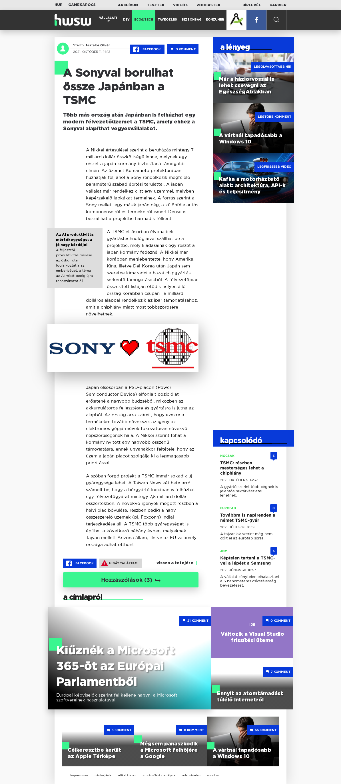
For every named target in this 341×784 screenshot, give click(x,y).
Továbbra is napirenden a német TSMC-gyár (247, 517)
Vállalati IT (108, 20)
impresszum (79, 775)
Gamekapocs (82, 5)
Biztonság (191, 19)
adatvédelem (191, 775)
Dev (126, 19)
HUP (59, 5)
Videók (180, 5)
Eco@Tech (143, 19)
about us (213, 775)
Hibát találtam (119, 563)
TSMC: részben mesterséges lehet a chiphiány (242, 468)
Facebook (147, 49)
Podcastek (208, 5)
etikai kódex (127, 775)
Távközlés (167, 19)
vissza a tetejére (175, 563)
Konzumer (215, 19)
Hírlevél (251, 5)
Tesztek (156, 5)
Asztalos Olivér (97, 45)
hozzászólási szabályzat (159, 775)
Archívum (128, 5)
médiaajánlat (103, 775)
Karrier (278, 5)
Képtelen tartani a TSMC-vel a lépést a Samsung (247, 560)
